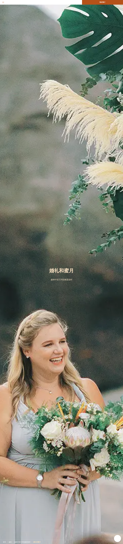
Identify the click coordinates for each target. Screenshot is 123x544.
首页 (4, 542)
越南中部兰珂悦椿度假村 (22, 542)
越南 (10, 542)
